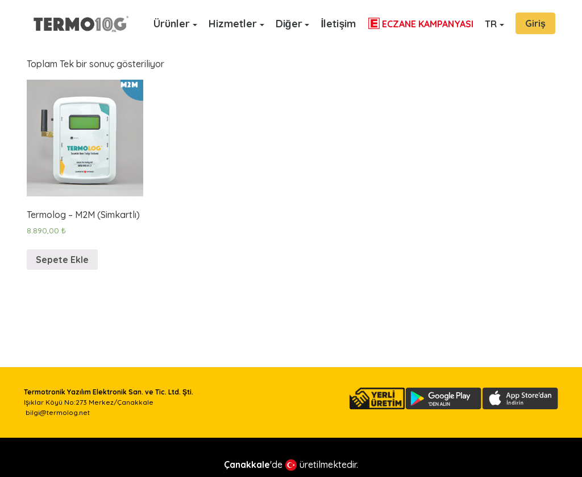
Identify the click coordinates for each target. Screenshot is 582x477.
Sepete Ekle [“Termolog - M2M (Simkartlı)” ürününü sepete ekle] (62, 259)
